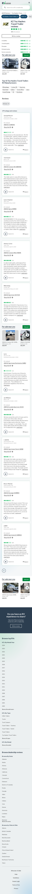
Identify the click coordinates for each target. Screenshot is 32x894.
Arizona (4, 765)
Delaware (4, 781)
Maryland (4, 820)
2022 (3, 651)
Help (16, 874)
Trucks (4, 719)
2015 (3, 674)
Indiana (4, 800)
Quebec (4, 853)
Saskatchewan (6, 856)
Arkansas (4, 768)
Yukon (3, 863)
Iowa (3, 804)
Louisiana (4, 813)
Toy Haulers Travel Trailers (9, 16)
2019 (3, 661)
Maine (3, 816)
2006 (3, 699)
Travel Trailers (6, 732)
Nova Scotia (5, 844)
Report (26, 149)
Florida (4, 788)
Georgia (4, 791)
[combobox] (16, 8)
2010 (3, 690)
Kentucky (4, 810)
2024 (3, 645)
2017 (3, 667)
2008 (3, 693)
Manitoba (4, 834)
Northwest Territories (8, 859)
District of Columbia (7, 784)
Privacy (16, 888)
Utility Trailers (6, 716)
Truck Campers (6, 722)
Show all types (6, 738)
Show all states (6, 821)
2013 (3, 680)
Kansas (4, 807)
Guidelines (16, 878)
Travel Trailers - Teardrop (9, 725)
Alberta (4, 828)
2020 (3, 658)
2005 (3, 703)
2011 (3, 687)
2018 (3, 664)
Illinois (3, 797)
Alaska (4, 762)
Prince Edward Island (7, 850)
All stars (5, 103)
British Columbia (6, 831)
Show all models (6, 745)
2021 (3, 655)
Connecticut (5, 778)
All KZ (23, 16)
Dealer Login (16, 881)
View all (26, 55)
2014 (3, 677)
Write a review (16, 36)
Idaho (3, 794)
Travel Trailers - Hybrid (8, 728)
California (4, 772)
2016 (3, 671)
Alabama (4, 759)
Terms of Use (16, 885)
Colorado (4, 775)
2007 (3, 696)
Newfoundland (6, 841)
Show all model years (8, 709)
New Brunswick (6, 837)
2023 (3, 648)
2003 (3, 706)
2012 (3, 683)
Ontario (4, 847)
